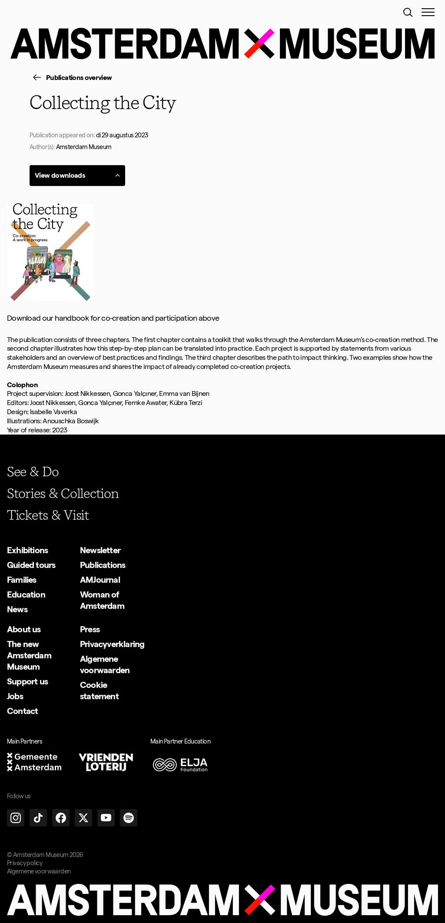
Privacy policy (24, 863)
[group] (71, 78)
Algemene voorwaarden (38, 871)
